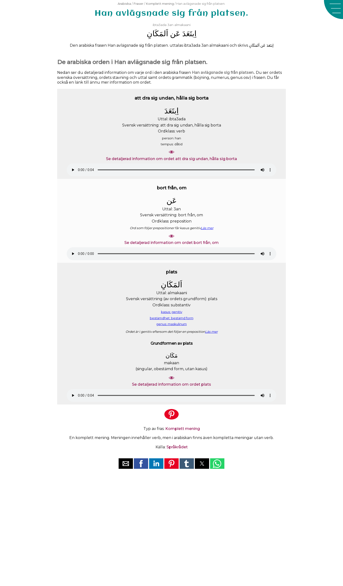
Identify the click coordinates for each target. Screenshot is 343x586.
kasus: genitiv (171, 312)
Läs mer (207, 228)
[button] (333, 9)
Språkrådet (177, 447)
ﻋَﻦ (175, 33)
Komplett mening (160, 3)
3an (170, 25)
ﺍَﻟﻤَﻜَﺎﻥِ (157, 33)
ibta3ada (159, 25)
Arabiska (124, 3)
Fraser (138, 3)
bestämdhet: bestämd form (171, 318)
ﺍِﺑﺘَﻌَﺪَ (189, 33)
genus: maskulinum (171, 324)
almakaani (182, 25)
